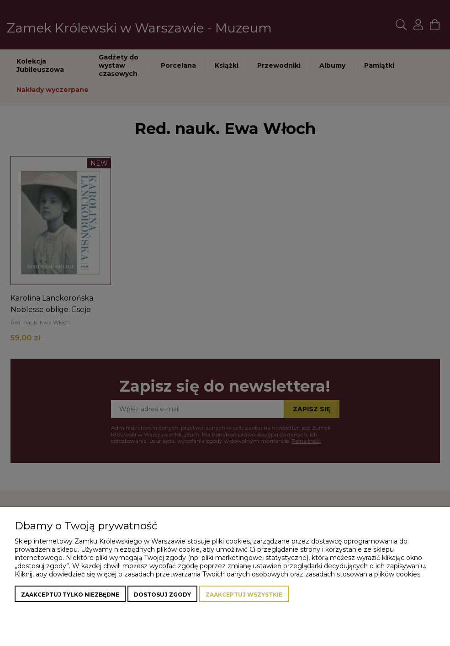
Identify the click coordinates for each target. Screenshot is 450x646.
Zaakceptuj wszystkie (244, 594)
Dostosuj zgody (162, 594)
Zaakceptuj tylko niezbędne (70, 594)
